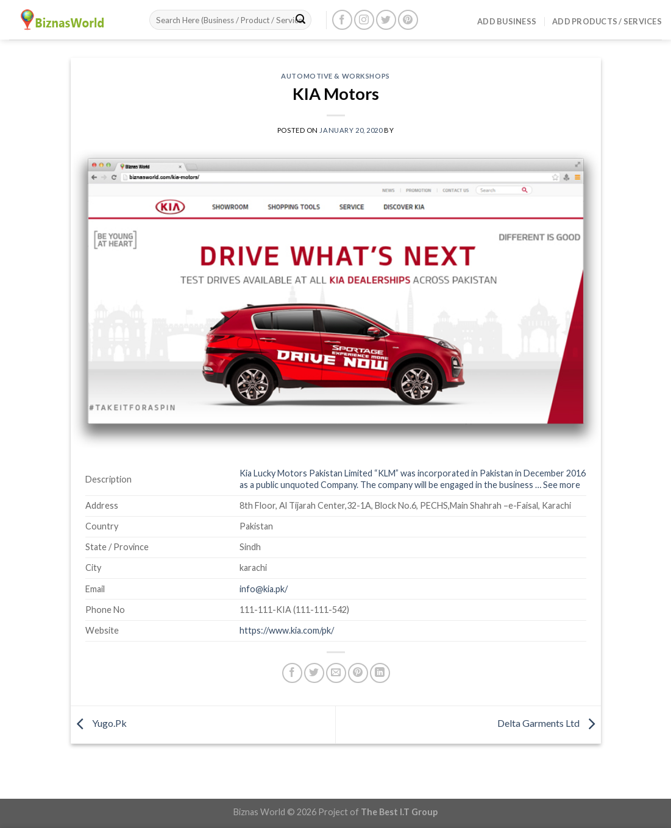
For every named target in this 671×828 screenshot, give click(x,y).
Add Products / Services (607, 21)
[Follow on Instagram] (364, 20)
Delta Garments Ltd (549, 723)
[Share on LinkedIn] (380, 673)
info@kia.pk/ (264, 589)
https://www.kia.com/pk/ (287, 630)
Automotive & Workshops (335, 76)
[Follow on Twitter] (386, 20)
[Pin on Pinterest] (358, 673)
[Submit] (300, 20)
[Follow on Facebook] (342, 20)
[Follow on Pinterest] (408, 20)
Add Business (506, 21)
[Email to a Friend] (336, 673)
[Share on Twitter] (314, 673)
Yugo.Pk (99, 723)
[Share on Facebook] (292, 673)
